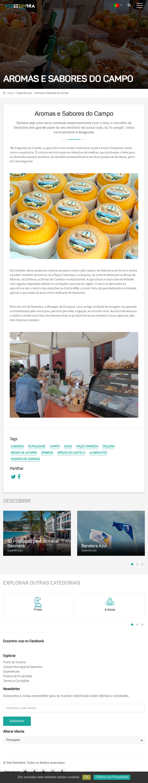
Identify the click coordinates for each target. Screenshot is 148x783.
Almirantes (98, 453)
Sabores (17, 446)
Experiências (24, 93)
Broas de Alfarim (24, 453)
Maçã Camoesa (87, 446)
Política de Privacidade (17, 676)
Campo (55, 446)
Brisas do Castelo (71, 453)
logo (23, 7)
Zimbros (47, 453)
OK (86, 777)
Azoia (68, 446)
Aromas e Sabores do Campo (51, 93)
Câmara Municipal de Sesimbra (22, 667)
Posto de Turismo (14, 662)
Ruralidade (36, 446)
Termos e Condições (16, 681)
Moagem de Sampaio (25, 459)
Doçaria (109, 446)
